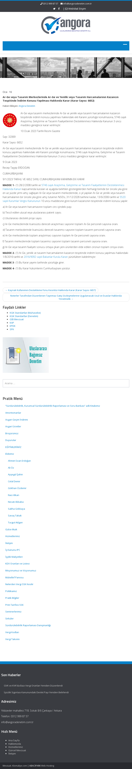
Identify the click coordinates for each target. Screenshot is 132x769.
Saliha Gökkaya (16, 508)
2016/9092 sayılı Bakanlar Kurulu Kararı (46, 256)
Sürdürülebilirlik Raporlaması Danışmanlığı (28, 625)
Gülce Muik (11, 529)
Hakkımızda (13, 743)
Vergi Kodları (12, 632)
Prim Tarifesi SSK (14, 604)
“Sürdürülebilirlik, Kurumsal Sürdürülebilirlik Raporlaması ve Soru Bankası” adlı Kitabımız (53, 405)
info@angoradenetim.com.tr (77, 3)
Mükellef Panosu (14, 577)
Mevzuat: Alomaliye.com (15, 765)
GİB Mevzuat (17, 319)
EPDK (12, 325)
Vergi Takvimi (12, 639)
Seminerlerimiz (13, 611)
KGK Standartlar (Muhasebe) (25, 312)
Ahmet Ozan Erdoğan (19, 460)
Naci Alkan (13, 495)
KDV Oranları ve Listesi (17, 563)
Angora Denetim (27, 105)
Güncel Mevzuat (15, 750)
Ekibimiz (9, 453)
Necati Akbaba (16, 501)
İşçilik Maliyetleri (14, 556)
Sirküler (9, 618)
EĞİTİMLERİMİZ (13, 447)
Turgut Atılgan (15, 522)
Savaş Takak (15, 515)
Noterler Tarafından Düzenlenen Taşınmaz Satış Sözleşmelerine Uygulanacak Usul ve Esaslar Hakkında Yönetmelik (66, 297)
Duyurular (10, 440)
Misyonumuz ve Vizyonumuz (20, 570)
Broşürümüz (11, 433)
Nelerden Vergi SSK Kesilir (19, 584)
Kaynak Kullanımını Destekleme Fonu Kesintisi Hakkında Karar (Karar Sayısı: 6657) (50, 290)
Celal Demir (14, 481)
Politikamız (11, 591)
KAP (12, 322)
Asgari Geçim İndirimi (16, 419)
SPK (12, 329)
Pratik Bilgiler (12, 597)
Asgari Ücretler (13, 426)
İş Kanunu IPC (12, 549)
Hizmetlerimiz (12, 536)
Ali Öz (11, 467)
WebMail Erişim (75, 8)
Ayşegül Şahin (15, 474)
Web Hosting (47, 765)
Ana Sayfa (12, 740)
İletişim (9, 543)
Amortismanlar (13, 412)
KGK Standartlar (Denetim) (24, 316)
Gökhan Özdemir (17, 488)
